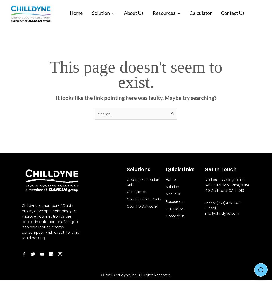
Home (76, 13)
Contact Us (238, 13)
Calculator (205, 13)
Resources (170, 13)
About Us (136, 13)
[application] (113, 13)
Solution (104, 13)
